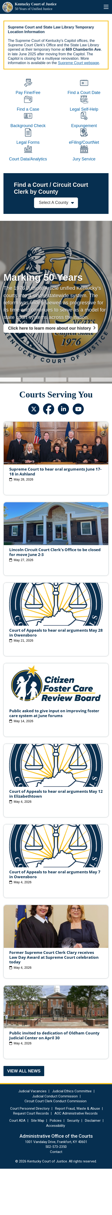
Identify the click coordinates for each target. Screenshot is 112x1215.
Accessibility (55, 1172)
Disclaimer (93, 1167)
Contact (56, 1198)
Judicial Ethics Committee (72, 1137)
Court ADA (17, 1167)
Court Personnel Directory (30, 1155)
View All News (23, 1117)
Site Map (37, 1167)
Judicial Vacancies (32, 1137)
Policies (56, 1167)
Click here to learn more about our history (49, 374)
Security (73, 1167)
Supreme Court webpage (78, 63)
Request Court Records (31, 1160)
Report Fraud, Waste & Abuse (77, 1155)
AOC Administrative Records (76, 1160)
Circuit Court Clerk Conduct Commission (56, 1147)
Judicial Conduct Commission (55, 1142)
